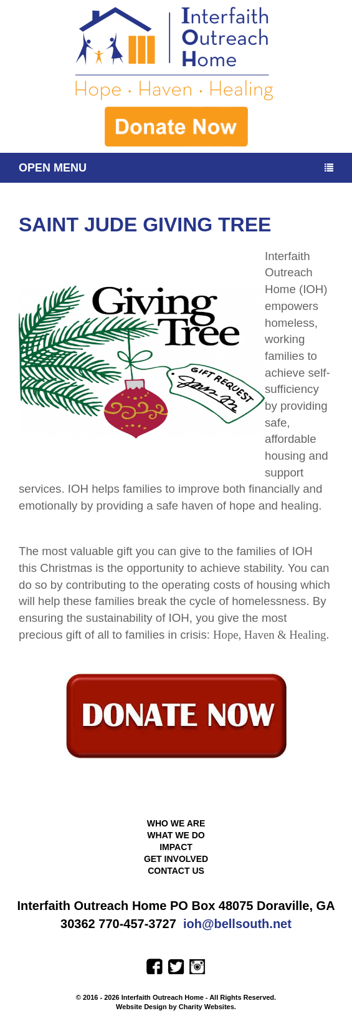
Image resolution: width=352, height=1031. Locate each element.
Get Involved (176, 858)
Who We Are (176, 823)
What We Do (175, 835)
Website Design (142, 1006)
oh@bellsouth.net (239, 924)
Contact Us (176, 870)
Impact (176, 847)
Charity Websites (206, 1006)
